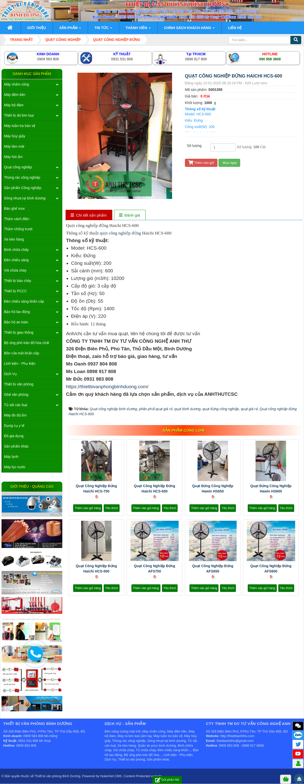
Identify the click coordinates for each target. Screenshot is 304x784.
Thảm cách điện (16, 219)
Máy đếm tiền (14, 95)
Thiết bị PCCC (15, 291)
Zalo (298, 735)
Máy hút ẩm (13, 157)
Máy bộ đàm (13, 105)
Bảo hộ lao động (17, 312)
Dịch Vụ (10, 374)
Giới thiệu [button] (36, 28)
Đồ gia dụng (13, 436)
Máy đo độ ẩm (15, 415)
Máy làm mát (14, 146)
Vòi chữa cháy (15, 270)
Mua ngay (229, 163)
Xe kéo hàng (14, 239)
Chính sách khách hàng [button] (189, 29)
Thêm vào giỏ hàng (88, 508)
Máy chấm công (16, 84)
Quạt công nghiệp (18, 167)
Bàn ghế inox (14, 208)
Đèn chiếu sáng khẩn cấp (24, 301)
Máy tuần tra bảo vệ (19, 126)
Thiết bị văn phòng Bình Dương (57, 776)
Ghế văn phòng (16, 395)
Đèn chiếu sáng (16, 260)
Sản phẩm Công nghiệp (22, 188)
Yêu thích (111, 508)
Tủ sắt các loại (15, 405)
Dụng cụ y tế (14, 426)
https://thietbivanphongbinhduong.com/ (107, 386)
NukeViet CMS (111, 776)
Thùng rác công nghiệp (22, 177)
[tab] (89, 215)
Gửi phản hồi (167, 779)
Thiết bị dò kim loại (19, 115)
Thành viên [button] (137, 29)
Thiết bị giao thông (18, 332)
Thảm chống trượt (18, 229)
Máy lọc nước (14, 467)
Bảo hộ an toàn (16, 322)
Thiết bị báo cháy (17, 281)
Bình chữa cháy (16, 250)
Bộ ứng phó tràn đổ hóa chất (26, 343)
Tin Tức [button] (103, 29)
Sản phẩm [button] (70, 29)
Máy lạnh (11, 457)
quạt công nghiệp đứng (120, 233)
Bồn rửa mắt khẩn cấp (21, 353)
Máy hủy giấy (14, 136)
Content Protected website (143, 776)
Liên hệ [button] (235, 28)
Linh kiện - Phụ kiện (20, 363)
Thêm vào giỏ (201, 163)
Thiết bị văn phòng (18, 384)
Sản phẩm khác (16, 446)
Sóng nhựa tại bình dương (24, 198)
